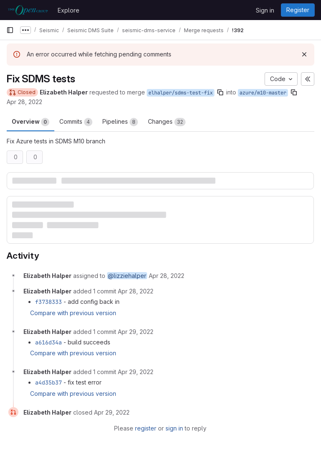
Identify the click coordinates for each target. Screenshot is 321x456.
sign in (174, 428)
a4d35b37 (48, 382)
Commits (75, 122)
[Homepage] (28, 10)
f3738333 (48, 302)
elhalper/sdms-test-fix (180, 92)
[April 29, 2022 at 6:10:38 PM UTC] (112, 412)
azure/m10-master (262, 92)
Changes (167, 122)
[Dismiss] (304, 54)
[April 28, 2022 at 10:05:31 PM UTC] (166, 275)
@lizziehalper (127, 275)
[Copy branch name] (220, 92)
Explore (68, 10)
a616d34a (48, 342)
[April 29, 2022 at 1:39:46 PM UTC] (135, 331)
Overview (30, 122)
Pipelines (120, 122)
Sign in (265, 10)
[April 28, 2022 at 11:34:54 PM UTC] (135, 291)
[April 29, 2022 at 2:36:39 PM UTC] (135, 371)
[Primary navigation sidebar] (10, 30)
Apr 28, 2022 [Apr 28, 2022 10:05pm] (24, 101)
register (145, 428)
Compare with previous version (73, 312)
